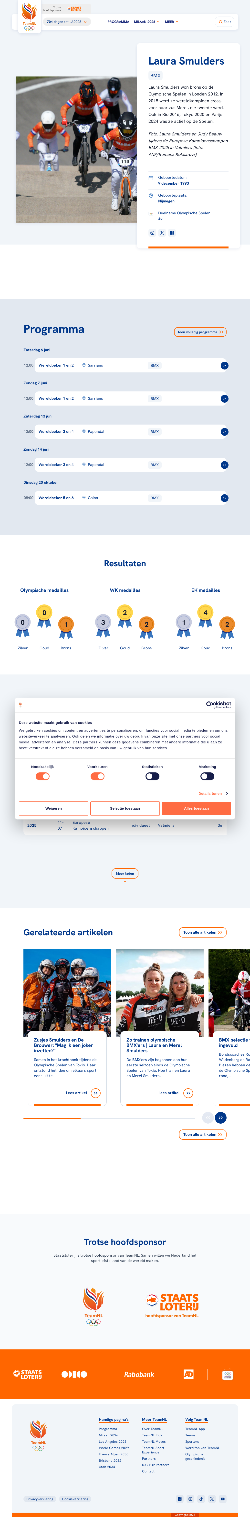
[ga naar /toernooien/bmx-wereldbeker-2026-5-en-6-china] (225, 498)
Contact (148, 1471)
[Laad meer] (125, 876)
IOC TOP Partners (155, 1465)
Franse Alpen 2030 (113, 1454)
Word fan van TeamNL (202, 1448)
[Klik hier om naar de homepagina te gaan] (29, 16)
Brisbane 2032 (110, 1460)
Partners (149, 1458)
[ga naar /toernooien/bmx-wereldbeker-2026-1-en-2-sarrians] (225, 366)
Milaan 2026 (147, 21)
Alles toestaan (196, 808)
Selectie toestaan (125, 808)
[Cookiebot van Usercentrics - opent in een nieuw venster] (209, 705)
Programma (118, 21)
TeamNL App (195, 1429)
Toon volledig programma (200, 332)
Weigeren (53, 808)
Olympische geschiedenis (195, 1456)
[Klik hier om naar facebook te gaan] (180, 1499)
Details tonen (210, 793)
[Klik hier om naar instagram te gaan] (190, 1499)
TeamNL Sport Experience (153, 1450)
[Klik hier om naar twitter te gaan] (212, 1499)
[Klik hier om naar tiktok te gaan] (201, 1499)
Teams (190, 1435)
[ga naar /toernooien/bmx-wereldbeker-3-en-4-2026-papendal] (225, 432)
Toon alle (202, 932)
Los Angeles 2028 (112, 1441)
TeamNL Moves (154, 1441)
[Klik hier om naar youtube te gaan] (223, 1499)
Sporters (192, 1441)
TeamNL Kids (152, 1435)
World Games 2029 (114, 1448)
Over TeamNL (152, 1429)
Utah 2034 (107, 1467)
